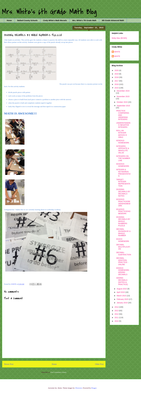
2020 (117, 70)
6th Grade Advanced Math (113, 20)
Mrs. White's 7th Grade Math (84, 20)
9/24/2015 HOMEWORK (122, 165)
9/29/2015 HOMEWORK (122, 142)
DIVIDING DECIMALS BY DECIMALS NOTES (123, 192)
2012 (117, 314)
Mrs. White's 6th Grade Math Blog (49, 12)
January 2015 (122, 303)
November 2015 (123, 96)
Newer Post (8, 364)
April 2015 (121, 292)
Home (9, 20)
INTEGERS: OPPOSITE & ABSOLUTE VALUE (122, 149)
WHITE (117, 52)
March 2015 (122, 296)
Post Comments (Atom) (58, 372)
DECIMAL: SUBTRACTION (123, 253)
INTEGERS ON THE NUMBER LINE (123, 158)
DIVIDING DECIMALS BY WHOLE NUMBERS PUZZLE (123, 221)
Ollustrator (78, 388)
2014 (117, 307)
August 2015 (122, 289)
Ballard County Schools (27, 20)
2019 (117, 74)
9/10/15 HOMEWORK (122, 240)
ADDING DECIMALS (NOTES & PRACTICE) (122, 281)
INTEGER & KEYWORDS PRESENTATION (123, 173)
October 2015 (122, 102)
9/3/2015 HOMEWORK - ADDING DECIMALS (123, 271)
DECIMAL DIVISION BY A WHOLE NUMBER (123, 232)
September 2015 (123, 106)
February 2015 (123, 299)
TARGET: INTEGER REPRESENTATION (123, 182)
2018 (117, 77)
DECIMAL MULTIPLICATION (123, 247)
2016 (117, 84)
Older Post (99, 364)
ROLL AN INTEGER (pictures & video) (121, 134)
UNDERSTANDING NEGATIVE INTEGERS (123, 125)
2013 (117, 311)
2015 (117, 88)
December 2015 (123, 91)
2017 (117, 81)
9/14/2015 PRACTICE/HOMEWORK (123, 211)
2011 (117, 317)
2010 (117, 321)
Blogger (94, 388)
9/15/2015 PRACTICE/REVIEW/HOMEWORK (123, 202)
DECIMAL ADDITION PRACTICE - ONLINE (122, 261)
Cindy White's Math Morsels (55, 20)
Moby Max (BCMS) (119, 38)
